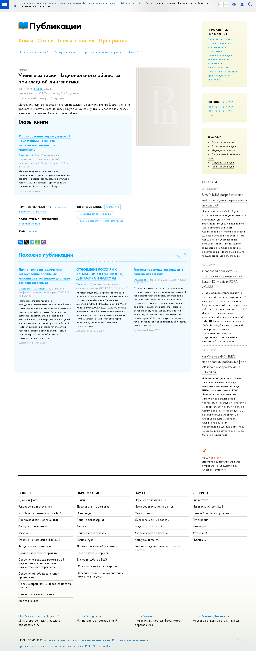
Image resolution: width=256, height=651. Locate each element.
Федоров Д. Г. (141, 279)
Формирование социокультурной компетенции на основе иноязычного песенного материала (45, 143)
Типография (200, 520)
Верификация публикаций (34, 52)
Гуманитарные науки (223, 142)
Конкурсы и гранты (147, 540)
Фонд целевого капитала (34, 546)
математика (215, 71)
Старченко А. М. (27, 288)
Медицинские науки (223, 150)
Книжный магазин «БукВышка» (212, 513)
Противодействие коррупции (37, 553)
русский (32, 231)
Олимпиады (84, 513)
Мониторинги (144, 513)
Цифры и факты (28, 500)
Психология (60, 207)
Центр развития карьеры (93, 553)
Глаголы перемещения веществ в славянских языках (158, 271)
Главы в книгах (76, 40)
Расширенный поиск (66, 52)
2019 (224, 111)
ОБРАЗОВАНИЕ (88, 493)
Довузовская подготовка (93, 506)
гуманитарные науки (220, 55)
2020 (218, 111)
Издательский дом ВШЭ (208, 506)
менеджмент (230, 71)
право (211, 75)
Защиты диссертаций (148, 526)
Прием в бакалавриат (90, 520)
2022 (231, 107)
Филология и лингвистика (32, 211)
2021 (211, 111)
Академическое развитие (151, 533)
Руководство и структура (35, 506)
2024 (218, 107)
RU (220, 4)
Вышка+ (81, 526)
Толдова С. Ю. (44, 288)
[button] (89, 261)
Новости (209, 182)
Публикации (55, 26)
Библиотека (200, 500)
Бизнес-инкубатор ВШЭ (92, 559)
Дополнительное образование (97, 546)
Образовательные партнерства (97, 566)
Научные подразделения (151, 500)
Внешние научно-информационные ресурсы (157, 548)
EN (225, 4)
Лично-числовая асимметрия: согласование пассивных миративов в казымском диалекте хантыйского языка (44, 276)
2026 (231, 102)
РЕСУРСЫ (200, 493)
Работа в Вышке (28, 601)
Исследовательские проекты (154, 506)
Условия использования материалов (89, 640)
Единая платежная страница (36, 594)
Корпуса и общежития (32, 526)
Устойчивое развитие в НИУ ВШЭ (40, 513)
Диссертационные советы (152, 520)
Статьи (45, 40)
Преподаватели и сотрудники (38, 520)
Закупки (23, 533)
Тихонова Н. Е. (83, 284)
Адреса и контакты (55, 640)
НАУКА (140, 493)
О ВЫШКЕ (26, 493)
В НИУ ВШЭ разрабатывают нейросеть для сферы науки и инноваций (224, 199)
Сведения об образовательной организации (38, 575)
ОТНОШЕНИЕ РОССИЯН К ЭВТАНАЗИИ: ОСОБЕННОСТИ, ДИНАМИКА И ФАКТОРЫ (100, 273)
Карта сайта (103, 646)
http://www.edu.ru (146, 616)
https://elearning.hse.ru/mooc (212, 616)
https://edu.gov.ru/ (89, 616)
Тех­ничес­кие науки (223, 166)
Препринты (113, 40)
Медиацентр (201, 526)
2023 (224, 107)
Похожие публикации (45, 254)
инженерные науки (219, 59)
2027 (224, 102)
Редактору (242, 639)
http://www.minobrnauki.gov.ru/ (38, 616)
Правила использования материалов (102, 52)
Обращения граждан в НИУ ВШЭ (39, 540)
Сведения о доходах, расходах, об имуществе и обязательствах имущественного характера (41, 563)
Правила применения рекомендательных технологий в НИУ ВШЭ (56, 646)
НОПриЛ (39, 88)
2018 (231, 111)
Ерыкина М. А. (26, 155)
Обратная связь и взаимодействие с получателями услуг (100, 574)
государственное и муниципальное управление (219, 47)
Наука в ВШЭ (135, 52)
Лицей (81, 500)
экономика (214, 79)
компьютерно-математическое (218, 65)
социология (223, 75)
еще (210, 115)
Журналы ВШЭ (202, 533)
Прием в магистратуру (91, 533)
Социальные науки (223, 162)
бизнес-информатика (220, 39)
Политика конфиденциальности (130, 640)
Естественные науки (224, 146)
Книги (25, 40)
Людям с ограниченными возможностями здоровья (45, 585)
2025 (211, 107)
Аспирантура (85, 540)
